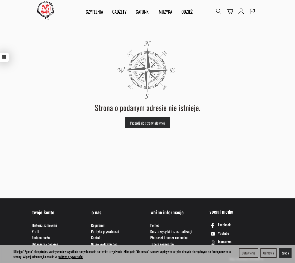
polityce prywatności (70, 256)
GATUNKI (143, 11)
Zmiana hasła (41, 236)
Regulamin (98, 224)
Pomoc (154, 224)
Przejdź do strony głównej (147, 123)
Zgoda (285, 252)
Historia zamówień (44, 224)
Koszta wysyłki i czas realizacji (171, 230)
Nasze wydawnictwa (104, 243)
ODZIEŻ (187, 11)
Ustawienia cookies (45, 243)
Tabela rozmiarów (162, 243)
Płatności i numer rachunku (169, 236)
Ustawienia (248, 252)
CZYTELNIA (94, 11)
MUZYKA (165, 11)
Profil (35, 230)
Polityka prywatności (105, 230)
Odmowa (268, 252)
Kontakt (96, 236)
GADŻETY (119, 11)
